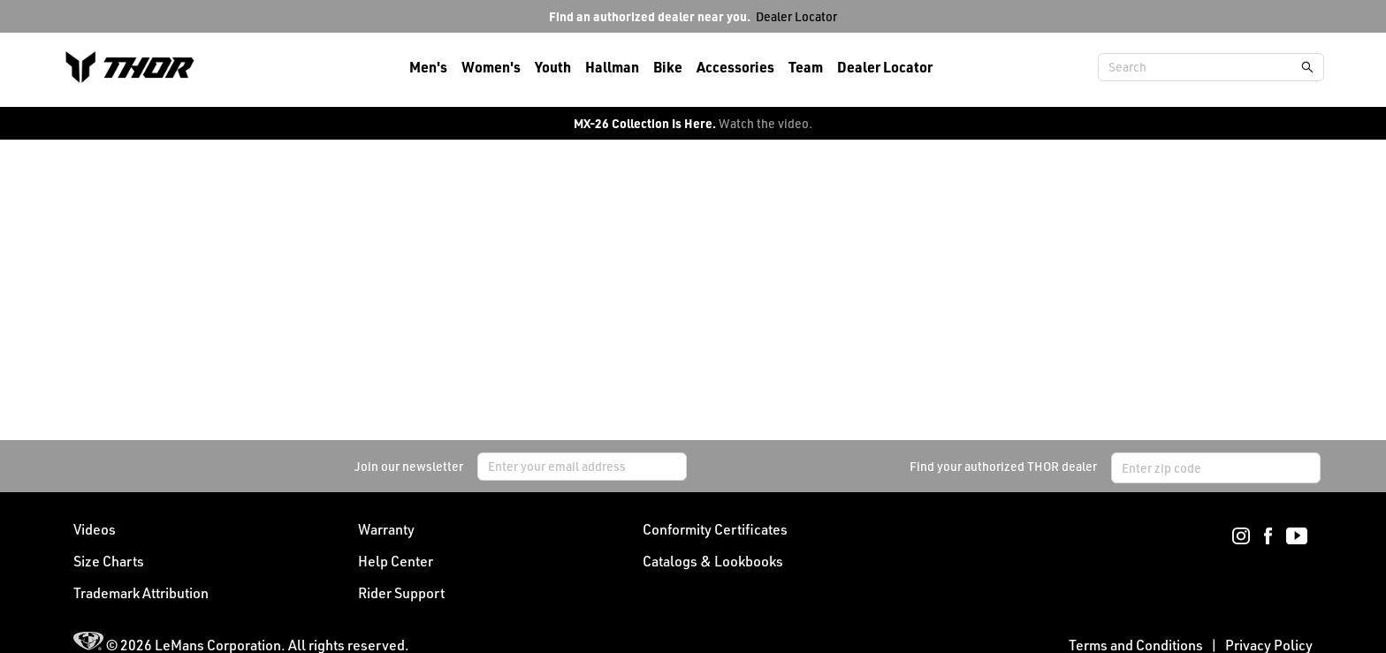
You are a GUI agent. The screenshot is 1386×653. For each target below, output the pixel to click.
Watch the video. (765, 123)
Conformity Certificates (715, 529)
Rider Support (401, 593)
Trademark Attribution (141, 593)
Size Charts (108, 561)
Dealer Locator (796, 16)
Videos (94, 529)
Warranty (386, 529)
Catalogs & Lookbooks (713, 561)
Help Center (395, 561)
